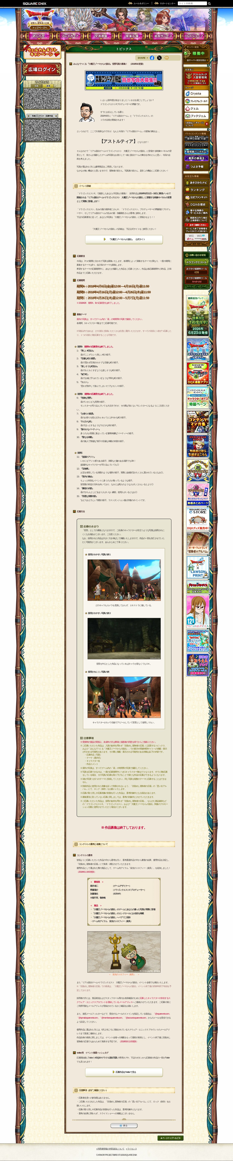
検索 (209, 3)
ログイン (42, 69)
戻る (124, 1125)
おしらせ (39, 36)
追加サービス (163, 36)
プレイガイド (70, 36)
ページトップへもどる (170, 1138)
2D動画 (36, 86)
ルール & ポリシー (141, 3)
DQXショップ (194, 36)
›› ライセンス (131, 1149)
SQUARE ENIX (35, 3)
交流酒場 (101, 36)
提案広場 (132, 36)
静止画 (48, 86)
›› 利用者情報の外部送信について (110, 1149)
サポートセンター (167, 3)
